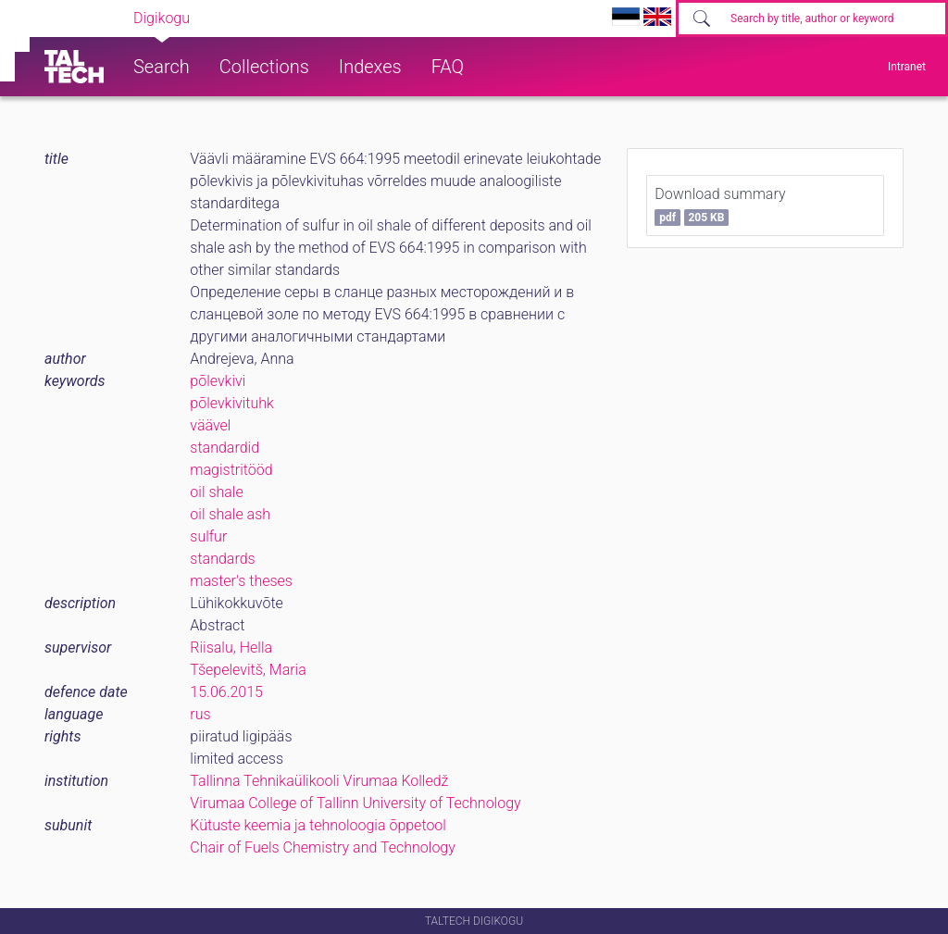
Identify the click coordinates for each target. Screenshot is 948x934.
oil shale (216, 492)
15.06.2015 (226, 692)
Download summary (720, 205)
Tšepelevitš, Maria (248, 670)
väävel (210, 425)
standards (222, 558)
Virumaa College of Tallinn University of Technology (355, 803)
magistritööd (231, 470)
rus (200, 714)
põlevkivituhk (232, 403)
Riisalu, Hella (231, 647)
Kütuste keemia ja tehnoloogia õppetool (318, 825)
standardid (224, 447)
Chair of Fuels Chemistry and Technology (322, 847)
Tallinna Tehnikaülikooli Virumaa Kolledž (319, 781)
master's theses (241, 581)
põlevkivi (217, 381)
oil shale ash (230, 514)
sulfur (208, 536)
